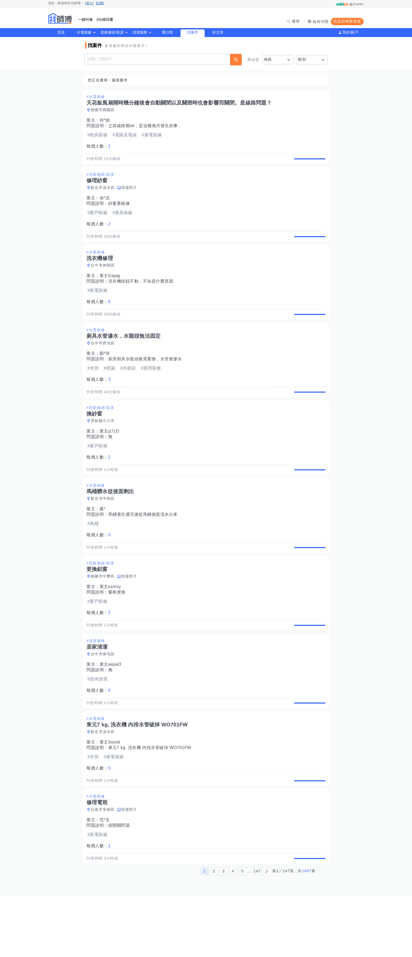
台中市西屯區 (104, 361)
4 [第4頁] (233, 931)
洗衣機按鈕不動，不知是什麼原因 (142, 293)
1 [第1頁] (204, 931)
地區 (268, 59)
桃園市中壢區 (104, 613)
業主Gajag (111, 288)
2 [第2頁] (214, 931)
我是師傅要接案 (347, 21)
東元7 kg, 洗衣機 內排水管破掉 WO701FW (151, 796)
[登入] (89, 3)
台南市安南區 (104, 864)
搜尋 (296, 21)
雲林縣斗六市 (104, 445)
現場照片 (131, 194)
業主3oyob (111, 790)
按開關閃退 (121, 880)
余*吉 (106, 204)
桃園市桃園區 (104, 110)
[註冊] (100, 3)
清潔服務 (139, 32)
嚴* (104, 539)
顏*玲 (106, 372)
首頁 (61, 32)
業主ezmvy (112, 623)
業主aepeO (112, 707)
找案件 (192, 32)
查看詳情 (308, 162)
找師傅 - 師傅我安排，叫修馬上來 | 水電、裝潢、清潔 (60, 18)
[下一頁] (266, 931)
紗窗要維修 (121, 209)
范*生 (106, 874)
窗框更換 (118, 628)
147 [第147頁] (257, 931)
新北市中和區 (104, 529)
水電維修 (84, 32)
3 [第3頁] (223, 931)
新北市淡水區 (104, 194)
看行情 (167, 32)
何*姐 (106, 120)
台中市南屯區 (104, 696)
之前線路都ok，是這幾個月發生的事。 (147, 126)
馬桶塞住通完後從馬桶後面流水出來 (144, 545)
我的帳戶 (351, 32)
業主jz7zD (111, 455)
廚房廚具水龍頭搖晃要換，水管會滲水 (147, 377)
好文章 (217, 32)
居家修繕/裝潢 (111, 32)
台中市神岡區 (104, 277)
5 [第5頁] (242, 931)
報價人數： (100, 146)
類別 (302, 59)
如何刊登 (321, 21)
